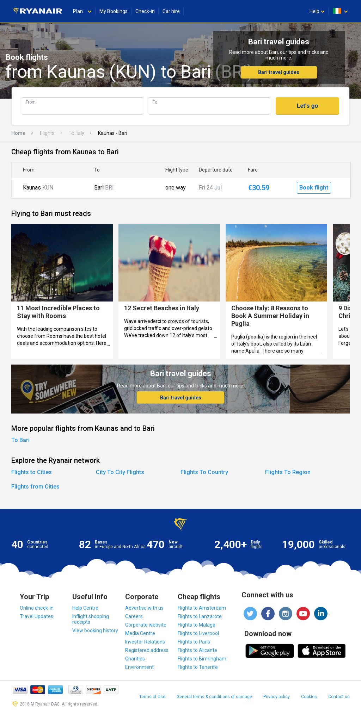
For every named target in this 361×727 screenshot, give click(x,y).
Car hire (171, 11)
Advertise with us (144, 608)
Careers (134, 616)
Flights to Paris (194, 642)
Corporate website (145, 625)
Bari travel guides (278, 72)
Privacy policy (276, 696)
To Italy (76, 133)
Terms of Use (152, 696)
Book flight (313, 187)
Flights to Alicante (197, 650)
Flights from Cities (35, 486)
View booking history (95, 630)
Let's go (307, 106)
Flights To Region (288, 472)
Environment (139, 667)
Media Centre (140, 633)
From (31, 102)
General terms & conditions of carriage (214, 696)
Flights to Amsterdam (202, 608)
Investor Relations (145, 642)
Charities (135, 658)
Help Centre (85, 608)
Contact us (339, 696)
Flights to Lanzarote (200, 616)
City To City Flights (120, 472)
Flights (47, 133)
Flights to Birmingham (202, 658)
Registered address (147, 650)
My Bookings (113, 11)
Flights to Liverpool (198, 633)
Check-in (145, 11)
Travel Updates (36, 616)
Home (18, 133)
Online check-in (37, 608)
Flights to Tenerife (198, 667)
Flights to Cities (31, 472)
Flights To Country (204, 472)
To (155, 102)
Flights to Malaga (196, 625)
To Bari (20, 440)
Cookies (309, 696)
